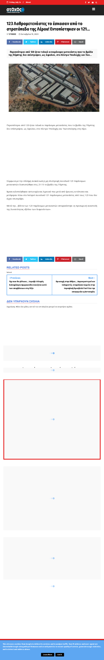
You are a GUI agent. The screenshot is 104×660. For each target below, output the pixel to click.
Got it (59, 655)
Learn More (47, 655)
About (28, 2)
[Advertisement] (52, 157)
